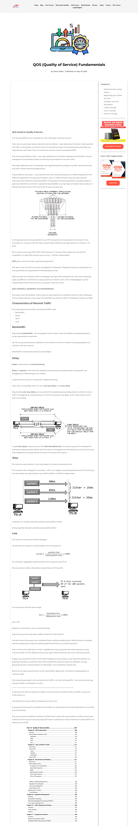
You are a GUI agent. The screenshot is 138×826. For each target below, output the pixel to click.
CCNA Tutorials (110, 108)
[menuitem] (36, 5)
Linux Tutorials (110, 111)
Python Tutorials (111, 114)
